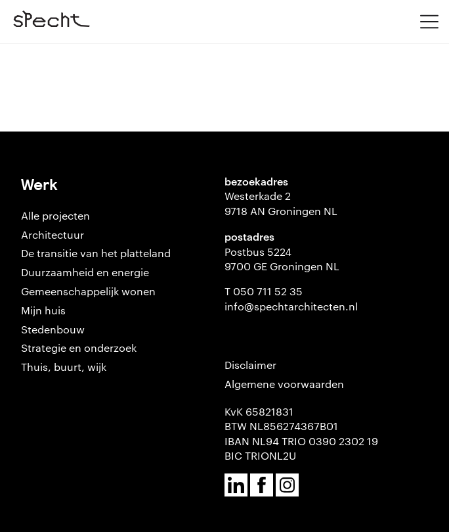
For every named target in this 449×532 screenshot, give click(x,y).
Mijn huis (43, 310)
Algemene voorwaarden (284, 384)
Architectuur (52, 234)
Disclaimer (250, 365)
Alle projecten (55, 215)
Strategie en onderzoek (79, 347)
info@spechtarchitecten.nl (291, 306)
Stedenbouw (53, 329)
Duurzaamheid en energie (85, 272)
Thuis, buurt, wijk (63, 367)
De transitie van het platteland (96, 253)
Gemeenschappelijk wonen (88, 291)
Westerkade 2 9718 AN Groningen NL (280, 203)
